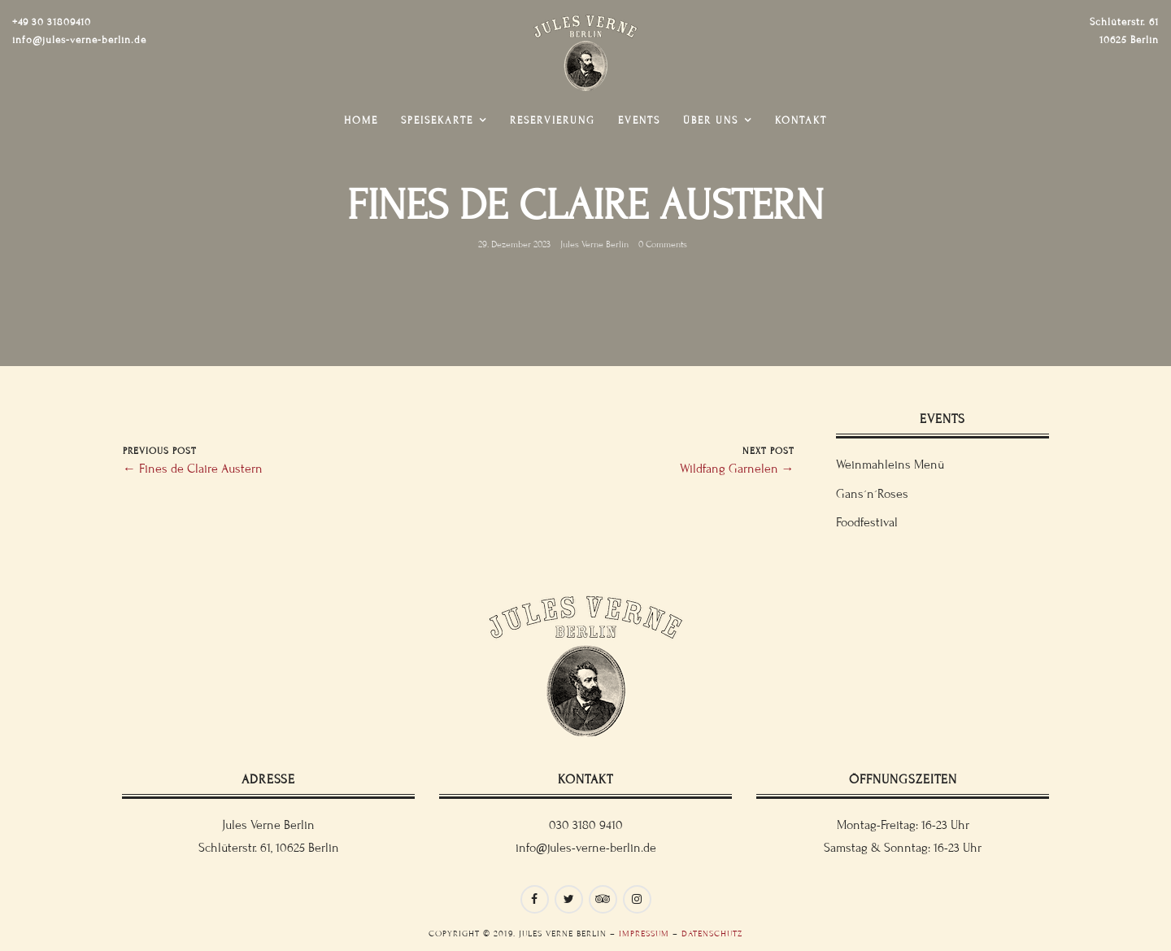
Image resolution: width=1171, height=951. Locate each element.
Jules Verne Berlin (594, 244)
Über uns (710, 120)
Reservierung (552, 120)
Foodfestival (867, 522)
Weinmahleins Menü (890, 464)
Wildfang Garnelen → (737, 468)
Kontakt (801, 120)
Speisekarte (437, 120)
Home (361, 120)
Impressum (644, 933)
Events (639, 120)
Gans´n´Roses (872, 493)
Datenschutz (711, 933)
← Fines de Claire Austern (193, 468)
